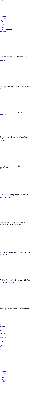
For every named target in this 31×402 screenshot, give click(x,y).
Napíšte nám (2, 330)
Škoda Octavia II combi (5, 88)
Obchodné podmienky (3, 338)
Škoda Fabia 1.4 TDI (4, 254)
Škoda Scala (2, 60)
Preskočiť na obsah (2, 0)
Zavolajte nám (2, 326)
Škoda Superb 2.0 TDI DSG (5, 197)
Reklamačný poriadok (3, 337)
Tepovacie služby (4, 23)
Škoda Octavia (3, 31)
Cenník (3, 17)
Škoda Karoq (3, 140)
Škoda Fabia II (3, 114)
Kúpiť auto (3, 21)
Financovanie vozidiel (4, 18)
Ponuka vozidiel (4, 16)
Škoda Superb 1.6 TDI (4, 226)
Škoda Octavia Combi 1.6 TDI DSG (7, 282)
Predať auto (3, 15)
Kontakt (3, 25)
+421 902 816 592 (2, 27)
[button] (15, 20)
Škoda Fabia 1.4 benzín (4, 168)
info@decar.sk (7, 27)
